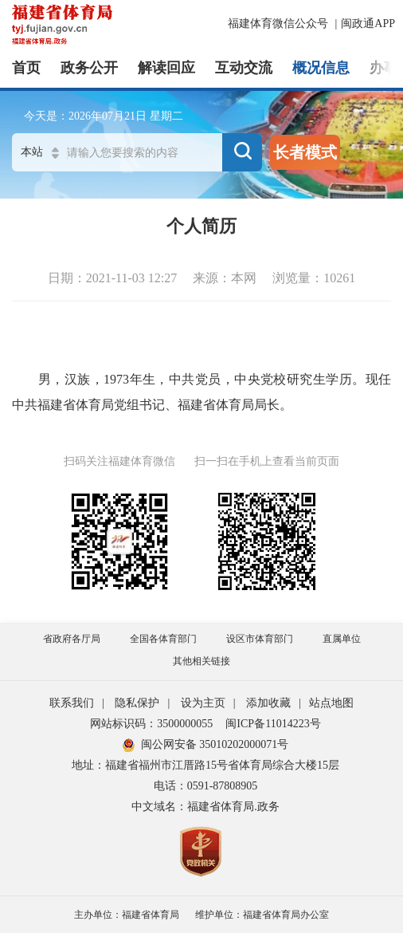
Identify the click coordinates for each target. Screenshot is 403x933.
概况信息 (321, 68)
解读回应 (166, 68)
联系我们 (71, 703)
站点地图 (331, 703)
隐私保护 (137, 703)
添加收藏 (268, 703)
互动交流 (243, 68)
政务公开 (89, 68)
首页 (26, 68)
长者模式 (305, 152)
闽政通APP (368, 24)
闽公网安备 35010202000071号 (206, 744)
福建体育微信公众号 (279, 24)
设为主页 (203, 703)
